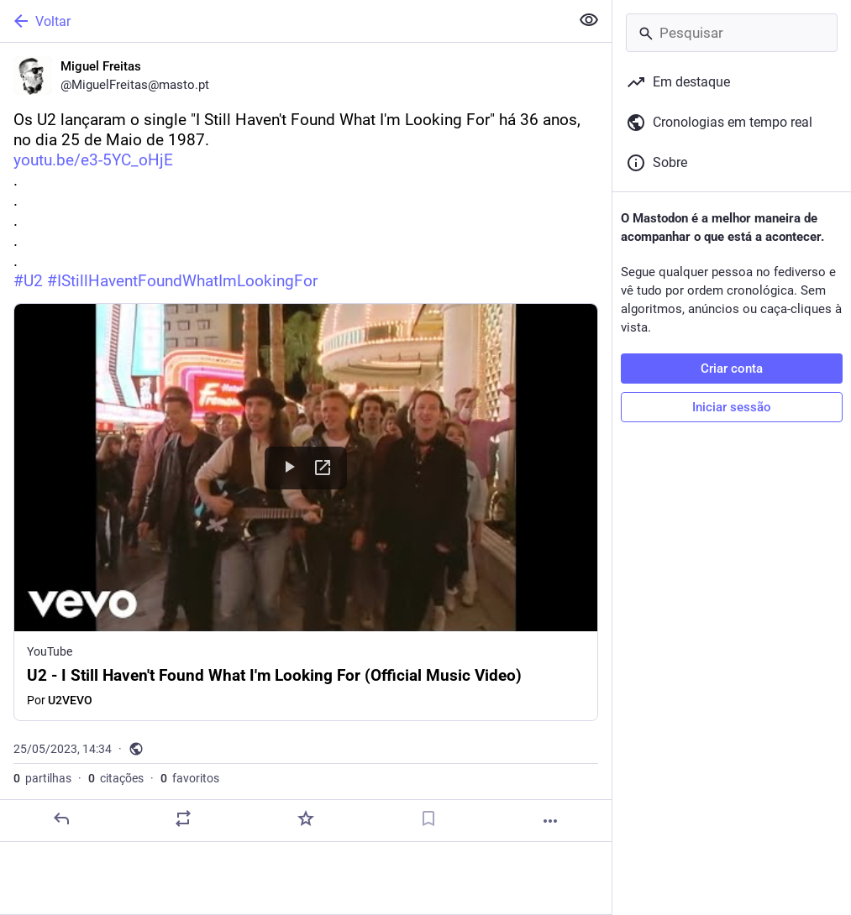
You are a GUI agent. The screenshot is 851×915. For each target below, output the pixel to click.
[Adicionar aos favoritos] (306, 818)
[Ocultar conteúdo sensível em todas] (589, 20)
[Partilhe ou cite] (183, 818)
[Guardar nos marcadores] (428, 818)
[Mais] (550, 821)
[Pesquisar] (732, 32)
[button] (305, 512)
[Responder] (61, 818)
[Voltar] (283, 21)
